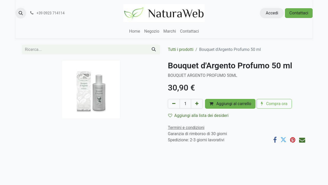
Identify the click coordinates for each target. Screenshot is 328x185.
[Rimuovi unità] (174, 104)
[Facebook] (275, 140)
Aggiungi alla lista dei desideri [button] (198, 115)
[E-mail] (302, 140)
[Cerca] (153, 49)
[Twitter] (283, 140)
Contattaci (298, 13)
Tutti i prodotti (180, 49)
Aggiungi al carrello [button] (230, 103)
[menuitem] (134, 31)
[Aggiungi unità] (197, 104)
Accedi (272, 13)
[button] (20, 13)
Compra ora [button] (274, 103)
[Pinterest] (292, 140)
